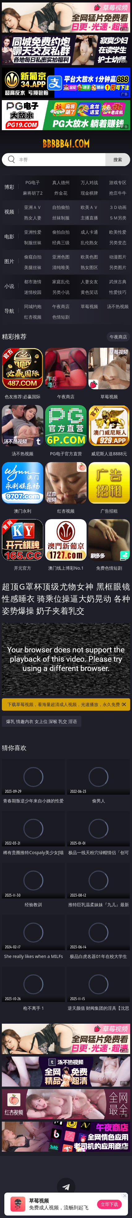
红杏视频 (32, 317)
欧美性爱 (117, 232)
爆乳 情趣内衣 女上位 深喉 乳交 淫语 (41, 721)
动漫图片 (117, 257)
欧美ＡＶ (89, 207)
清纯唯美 (61, 267)
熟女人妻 (32, 218)
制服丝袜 (32, 242)
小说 (9, 286)
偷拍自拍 (61, 232)
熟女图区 (89, 267)
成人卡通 (89, 232)
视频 (9, 211)
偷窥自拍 (32, 257)
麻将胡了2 (33, 193)
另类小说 (61, 292)
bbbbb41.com (66, 144)
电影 (9, 236)
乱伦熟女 (89, 242)
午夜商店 (61, 306)
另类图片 (117, 267)
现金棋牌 (89, 193)
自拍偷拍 (61, 207)
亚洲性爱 (32, 232)
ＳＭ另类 (117, 218)
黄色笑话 (89, 292)
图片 (9, 261)
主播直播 (89, 218)
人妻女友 (89, 282)
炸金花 (60, 193)
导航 (9, 310)
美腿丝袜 (32, 267)
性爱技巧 (117, 292)
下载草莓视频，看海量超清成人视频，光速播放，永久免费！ (67, 704)
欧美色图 (89, 257)
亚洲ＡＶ (32, 207)
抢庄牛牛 (117, 193)
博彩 (9, 186)
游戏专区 (117, 182)
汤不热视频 (118, 306)
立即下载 (109, 1204)
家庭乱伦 (61, 282)
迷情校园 (32, 292)
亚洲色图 (61, 257)
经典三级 (61, 242)
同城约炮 (32, 306)
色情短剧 (61, 317)
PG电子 (32, 182)
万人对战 (89, 182)
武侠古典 (117, 282)
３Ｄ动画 (117, 207)
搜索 (117, 159)
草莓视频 (89, 306)
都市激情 (32, 282)
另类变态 (117, 242)
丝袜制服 (61, 218)
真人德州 (61, 182)
